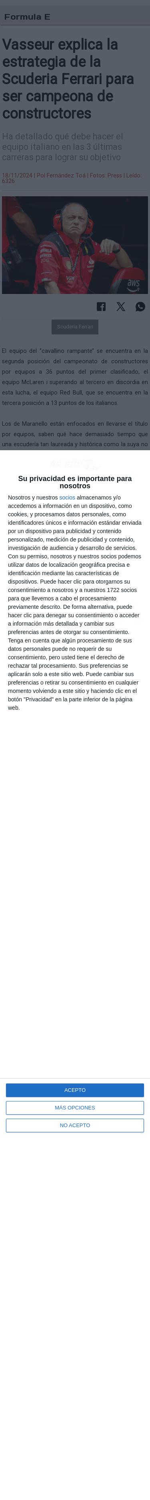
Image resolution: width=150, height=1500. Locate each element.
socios (67, 497)
